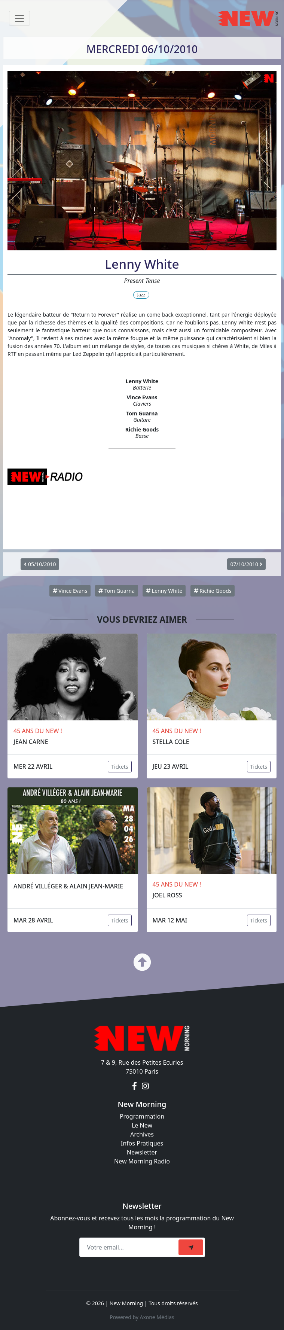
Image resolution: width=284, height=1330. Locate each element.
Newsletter (142, 1152)
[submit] (190, 1247)
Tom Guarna (116, 590)
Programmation (142, 1116)
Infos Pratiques (142, 1143)
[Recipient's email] (130, 1247)
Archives (142, 1134)
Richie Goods (213, 590)
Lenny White (164, 590)
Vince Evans (70, 590)
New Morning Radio (142, 1161)
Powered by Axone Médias (142, 1317)
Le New (142, 1125)
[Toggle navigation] (19, 18)
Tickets (119, 766)
